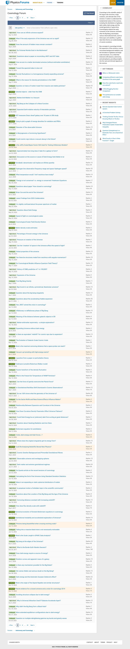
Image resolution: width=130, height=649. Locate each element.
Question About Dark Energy (30, 210)
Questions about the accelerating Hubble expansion (37, 299)
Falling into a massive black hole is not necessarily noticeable (40, 530)
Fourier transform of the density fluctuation (34, 370)
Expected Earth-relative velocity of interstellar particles (39, 110)
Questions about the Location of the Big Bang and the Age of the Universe (45, 494)
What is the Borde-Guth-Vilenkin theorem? (34, 548)
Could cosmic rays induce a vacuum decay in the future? (38, 139)
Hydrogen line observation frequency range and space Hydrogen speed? (44, 169)
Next (34, 18)
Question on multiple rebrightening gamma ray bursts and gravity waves (44, 619)
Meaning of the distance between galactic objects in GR (38, 317)
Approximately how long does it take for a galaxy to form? (40, 151)
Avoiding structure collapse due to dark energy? (35, 595)
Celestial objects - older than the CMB (31, 92)
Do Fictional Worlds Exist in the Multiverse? (35, 51)
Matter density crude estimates (29, 228)
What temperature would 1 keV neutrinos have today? (37, 175)
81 (30, 18)
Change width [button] (15, 642)
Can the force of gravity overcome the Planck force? (38, 382)
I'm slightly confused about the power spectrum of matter (39, 204)
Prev (14, 18)
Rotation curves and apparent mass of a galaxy (35, 559)
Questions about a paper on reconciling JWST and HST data (41, 57)
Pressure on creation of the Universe (32, 240)
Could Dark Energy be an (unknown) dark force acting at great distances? (45, 417)
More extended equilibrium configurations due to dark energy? (40, 613)
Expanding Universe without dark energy (33, 329)
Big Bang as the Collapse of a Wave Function (35, 104)
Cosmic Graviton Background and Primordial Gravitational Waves (42, 453)
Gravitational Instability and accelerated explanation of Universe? (41, 518)
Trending (63, 2)
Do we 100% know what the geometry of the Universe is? (40, 394)
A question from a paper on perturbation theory (34, 358)
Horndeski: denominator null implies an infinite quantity (37, 163)
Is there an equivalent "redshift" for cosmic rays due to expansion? (42, 335)
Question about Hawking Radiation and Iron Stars (37, 423)
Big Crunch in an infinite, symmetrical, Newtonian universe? (40, 287)
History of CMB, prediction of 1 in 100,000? (35, 270)
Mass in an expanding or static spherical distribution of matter (41, 483)
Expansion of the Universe (29, 275)
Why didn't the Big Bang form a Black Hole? (34, 607)
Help (114, 642)
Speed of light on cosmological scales (32, 216)
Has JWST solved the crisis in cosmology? (34, 305)
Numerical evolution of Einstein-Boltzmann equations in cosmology (41, 512)
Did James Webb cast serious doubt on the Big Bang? (38, 571)
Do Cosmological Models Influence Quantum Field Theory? (39, 264)
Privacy (109, 642)
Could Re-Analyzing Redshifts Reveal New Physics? (36, 447)
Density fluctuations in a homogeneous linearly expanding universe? (43, 74)
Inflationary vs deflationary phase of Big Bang (35, 311)
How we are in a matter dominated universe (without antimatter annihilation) (46, 62)
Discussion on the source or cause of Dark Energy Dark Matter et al (43, 157)
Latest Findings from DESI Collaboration (33, 199)
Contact (89, 642)
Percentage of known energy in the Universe (35, 234)
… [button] (27, 18)
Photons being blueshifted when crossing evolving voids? (39, 524)
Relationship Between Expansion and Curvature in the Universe (41, 406)
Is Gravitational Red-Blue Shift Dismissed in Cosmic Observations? (42, 388)
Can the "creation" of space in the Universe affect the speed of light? (44, 246)
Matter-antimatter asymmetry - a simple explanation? (38, 323)
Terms (102, 642)
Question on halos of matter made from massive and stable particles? (43, 86)
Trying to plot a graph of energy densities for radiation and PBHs (40, 122)
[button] (46, 2)
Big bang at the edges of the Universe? (32, 542)
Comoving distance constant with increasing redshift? (39, 500)
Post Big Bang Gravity (26, 281)
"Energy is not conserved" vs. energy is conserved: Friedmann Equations (44, 181)
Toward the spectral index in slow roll (32, 68)
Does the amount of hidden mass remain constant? (37, 45)
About (96, 642)
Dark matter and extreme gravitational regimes (36, 465)
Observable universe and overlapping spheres (36, 459)
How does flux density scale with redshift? (33, 506)
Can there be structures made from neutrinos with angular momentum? (44, 258)
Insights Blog (40, 2)
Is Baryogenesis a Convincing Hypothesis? (34, 133)
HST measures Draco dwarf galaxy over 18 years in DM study (39, 116)
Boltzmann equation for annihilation (31, 429)
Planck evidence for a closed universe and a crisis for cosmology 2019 (43, 589)
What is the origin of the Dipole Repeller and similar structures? (40, 583)
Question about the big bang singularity (32, 293)
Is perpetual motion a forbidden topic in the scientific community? (43, 488)
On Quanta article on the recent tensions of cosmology (38, 471)
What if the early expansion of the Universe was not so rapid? (40, 39)
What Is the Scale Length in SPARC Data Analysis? (35, 536)
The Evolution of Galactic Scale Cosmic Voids (35, 341)
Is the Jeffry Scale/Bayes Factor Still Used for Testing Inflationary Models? (44, 145)
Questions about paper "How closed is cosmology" (36, 187)
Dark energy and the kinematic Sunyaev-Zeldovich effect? (39, 577)
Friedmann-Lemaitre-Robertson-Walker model (34, 364)
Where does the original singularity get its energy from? (39, 441)
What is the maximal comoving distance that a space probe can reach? (43, 346)
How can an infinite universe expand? (33, 33)
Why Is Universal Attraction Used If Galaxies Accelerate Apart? (41, 601)
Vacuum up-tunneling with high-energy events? (35, 352)
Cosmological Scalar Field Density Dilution (34, 222)
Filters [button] (87, 23)
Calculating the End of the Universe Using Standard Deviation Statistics (44, 477)
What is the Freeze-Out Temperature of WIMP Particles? (38, 376)
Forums (52, 2)
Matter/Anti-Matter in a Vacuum (31, 98)
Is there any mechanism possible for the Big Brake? (37, 565)
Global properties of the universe (30, 252)
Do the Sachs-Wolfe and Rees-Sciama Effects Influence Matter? (41, 400)
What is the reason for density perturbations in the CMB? (39, 80)
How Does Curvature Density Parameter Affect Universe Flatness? (42, 412)
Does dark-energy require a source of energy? (35, 554)
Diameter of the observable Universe (31, 128)
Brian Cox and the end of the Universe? (32, 193)
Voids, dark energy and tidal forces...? (32, 435)
